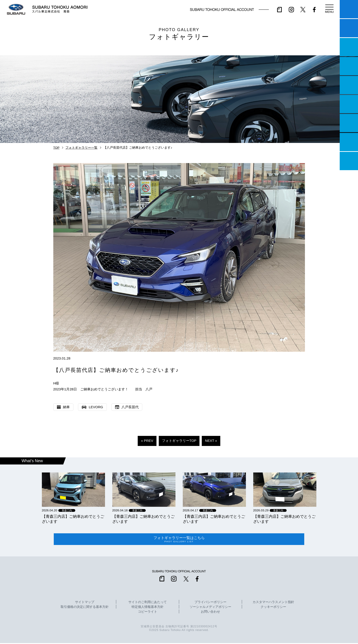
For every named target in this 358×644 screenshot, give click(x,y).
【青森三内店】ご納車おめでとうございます (73, 518)
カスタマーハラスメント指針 (273, 603)
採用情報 (349, 161)
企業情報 (349, 142)
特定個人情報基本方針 (148, 607)
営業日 (349, 66)
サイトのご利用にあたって (147, 603)
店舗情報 (349, 85)
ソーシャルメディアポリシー (210, 607)
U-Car (349, 104)
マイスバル (349, 9)
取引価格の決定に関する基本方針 (85, 607)
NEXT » (211, 441)
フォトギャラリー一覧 (81, 147)
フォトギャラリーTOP (179, 441)
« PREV (147, 441)
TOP (56, 147)
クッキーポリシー (273, 607)
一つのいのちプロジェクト (349, 47)
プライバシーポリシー (210, 603)
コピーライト (147, 612)
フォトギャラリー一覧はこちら (179, 539)
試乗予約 (349, 28)
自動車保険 (349, 123)
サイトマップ (84, 603)
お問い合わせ (210, 612)
